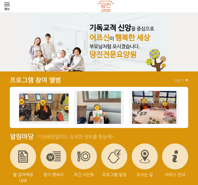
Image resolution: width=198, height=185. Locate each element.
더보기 (181, 80)
